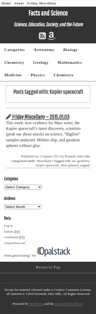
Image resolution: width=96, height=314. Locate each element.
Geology (41, 62)
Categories (14, 49)
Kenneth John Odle (77, 156)
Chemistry (14, 62)
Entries (12, 231)
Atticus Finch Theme (69, 304)
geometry (83, 161)
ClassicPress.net (14, 243)
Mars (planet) (69, 165)
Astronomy (44, 49)
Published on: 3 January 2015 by (43, 156)
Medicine (13, 75)
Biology (70, 49)
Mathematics (69, 62)
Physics (38, 75)
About (19, 3)
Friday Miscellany (42, 3)
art (74, 161)
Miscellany (44, 161)
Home (6, 3)
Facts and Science (48, 13)
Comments (14, 237)
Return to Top (48, 267)
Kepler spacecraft (47, 165)
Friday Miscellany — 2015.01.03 (37, 116)
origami (85, 165)
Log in (8, 226)
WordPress (36, 304)
